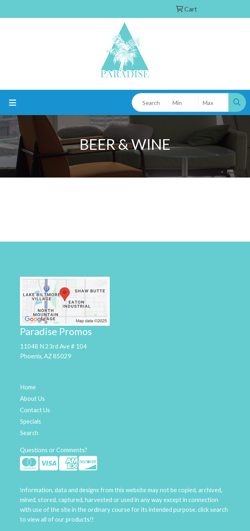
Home (28, 387)
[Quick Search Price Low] (183, 102)
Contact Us (35, 410)
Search (29, 432)
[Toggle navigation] (12, 103)
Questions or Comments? (53, 450)
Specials (30, 421)
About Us (32, 398)
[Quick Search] (150, 102)
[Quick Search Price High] (213, 102)
